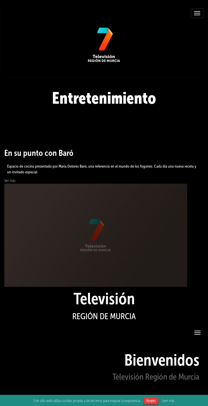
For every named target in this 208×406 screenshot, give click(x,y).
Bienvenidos (161, 360)
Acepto (150, 401)
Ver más (10, 180)
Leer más (168, 400)
